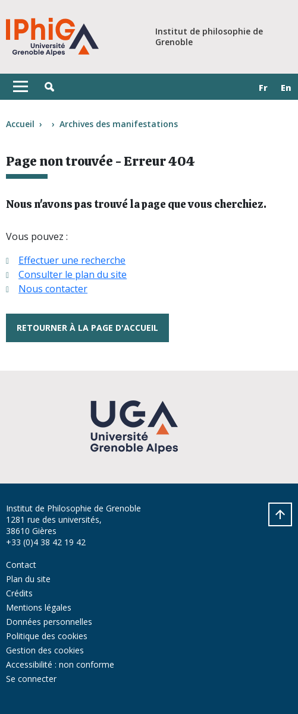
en (286, 87)
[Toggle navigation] (20, 87)
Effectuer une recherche (72, 260)
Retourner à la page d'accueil (87, 327)
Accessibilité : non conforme (60, 664)
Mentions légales (38, 607)
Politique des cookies (46, 636)
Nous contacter (52, 288)
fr (263, 87)
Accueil (20, 123)
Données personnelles (49, 621)
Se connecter (31, 678)
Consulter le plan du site (72, 274)
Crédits (19, 593)
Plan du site (28, 579)
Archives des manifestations (118, 123)
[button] (49, 87)
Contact (21, 564)
